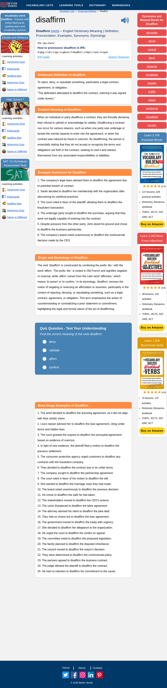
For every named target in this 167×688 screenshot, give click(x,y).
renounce (152, 108)
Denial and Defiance (87, 11)
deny (152, 58)
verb (55, 31)
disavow (152, 66)
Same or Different (17, 89)
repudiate (152, 117)
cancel (152, 49)
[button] (71, 5)
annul (152, 41)
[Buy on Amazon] (152, 224)
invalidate (152, 74)
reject (152, 100)
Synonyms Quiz (16, 61)
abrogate (152, 32)
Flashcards (13, 68)
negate (152, 83)
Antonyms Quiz (16, 82)
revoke (152, 125)
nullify (152, 91)
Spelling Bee (14, 75)
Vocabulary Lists (67, 11)
